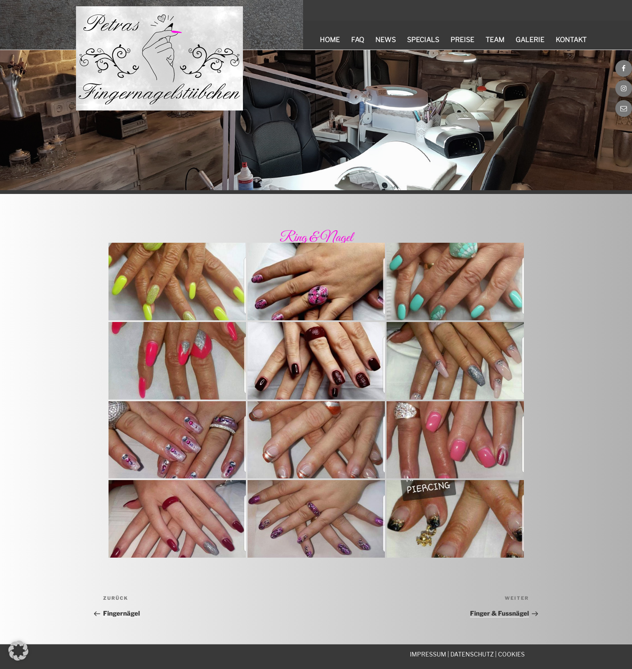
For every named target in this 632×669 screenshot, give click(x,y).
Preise (462, 40)
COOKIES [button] (511, 654)
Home (330, 40)
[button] (18, 650)
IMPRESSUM (428, 654)
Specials (423, 40)
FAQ (357, 40)
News (385, 40)
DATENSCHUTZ (472, 654)
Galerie (530, 40)
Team (494, 40)
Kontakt (571, 40)
